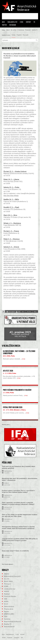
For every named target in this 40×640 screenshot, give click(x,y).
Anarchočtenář (9, 626)
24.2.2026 (7, 533)
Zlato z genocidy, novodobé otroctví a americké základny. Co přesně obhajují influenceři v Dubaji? (18, 503)
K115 (6, 604)
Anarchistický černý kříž (12, 576)
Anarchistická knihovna (12, 621)
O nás (21, 22)
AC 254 (6, 579)
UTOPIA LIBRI (9, 614)
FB (34, 22)
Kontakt (28, 22)
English (19, 35)
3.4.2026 (6, 472)
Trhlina (6, 574)
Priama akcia (8, 609)
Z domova (20, 30)
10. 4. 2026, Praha (9, 356)
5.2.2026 (6, 557)
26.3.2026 (7, 484)
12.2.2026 (7, 545)
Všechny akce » (6, 424)
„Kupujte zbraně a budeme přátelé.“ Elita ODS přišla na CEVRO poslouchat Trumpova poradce (20, 539)
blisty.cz (6, 483)
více (23, 359)
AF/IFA (29, 311)
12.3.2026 (7, 508)
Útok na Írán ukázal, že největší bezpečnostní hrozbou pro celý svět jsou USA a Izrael (19, 515)
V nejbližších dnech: (11, 345)
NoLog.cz (7, 584)
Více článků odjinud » (7, 564)
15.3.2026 (7, 496)
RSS (22, 637)
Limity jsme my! (9, 589)
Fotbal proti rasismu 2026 (12, 407)
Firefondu (31, 294)
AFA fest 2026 (8, 371)
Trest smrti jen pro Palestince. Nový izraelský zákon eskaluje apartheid (18, 467)
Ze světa (13, 30)
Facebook (9, 637)
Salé (5, 616)
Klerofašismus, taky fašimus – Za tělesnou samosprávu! (19, 352)
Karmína (7, 619)
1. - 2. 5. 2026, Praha (9, 373)
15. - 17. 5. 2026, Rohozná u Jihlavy (14, 410)
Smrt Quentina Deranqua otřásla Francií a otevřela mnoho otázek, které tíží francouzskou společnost (18, 527)
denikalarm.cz (8, 471)
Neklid (6, 591)
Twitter (4, 25)
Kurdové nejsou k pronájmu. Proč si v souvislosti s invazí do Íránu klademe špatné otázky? (18, 491)
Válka (35, 311)
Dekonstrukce (9, 606)
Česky (13, 35)
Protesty (28, 30)
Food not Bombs (10, 596)
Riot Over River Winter (11, 195)
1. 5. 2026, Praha (8, 393)
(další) (34, 30)
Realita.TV (7, 624)
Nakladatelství (12, 22)
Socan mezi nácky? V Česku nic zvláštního (15, 551)
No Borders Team (10, 96)
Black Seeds (8, 581)
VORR (6, 586)
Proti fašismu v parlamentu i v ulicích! (17, 390)
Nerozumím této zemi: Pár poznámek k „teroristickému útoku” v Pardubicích (19, 479)
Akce (3, 22)
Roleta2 (7, 594)
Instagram (12, 25)
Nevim (6, 611)
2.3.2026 (6, 521)
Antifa (6, 601)
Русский (25, 35)
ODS (5, 599)
